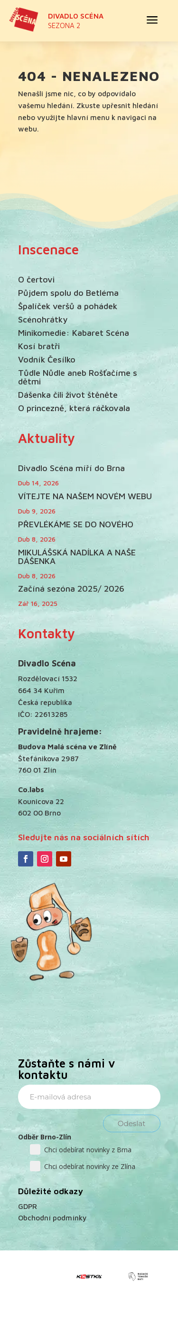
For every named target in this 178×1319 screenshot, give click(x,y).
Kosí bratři (39, 346)
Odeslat (132, 1123)
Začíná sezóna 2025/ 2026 (71, 589)
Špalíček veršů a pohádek (67, 306)
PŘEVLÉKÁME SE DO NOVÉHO (75, 524)
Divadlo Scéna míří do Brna (71, 468)
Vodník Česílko (46, 359)
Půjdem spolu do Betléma (68, 293)
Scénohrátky (42, 319)
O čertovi (36, 279)
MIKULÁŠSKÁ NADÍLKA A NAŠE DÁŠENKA (77, 556)
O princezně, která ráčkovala (74, 408)
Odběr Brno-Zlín (44, 1136)
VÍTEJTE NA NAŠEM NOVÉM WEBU (85, 496)
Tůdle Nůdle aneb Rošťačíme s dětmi (77, 377)
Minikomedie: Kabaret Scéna (73, 333)
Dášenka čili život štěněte (68, 395)
